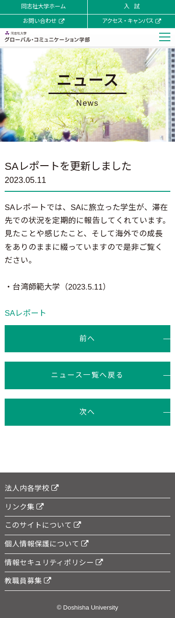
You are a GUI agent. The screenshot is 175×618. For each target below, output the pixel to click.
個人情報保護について (47, 544)
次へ (87, 412)
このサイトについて (43, 525)
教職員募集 (28, 581)
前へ (87, 338)
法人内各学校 (32, 488)
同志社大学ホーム (43, 6)
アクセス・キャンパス (131, 21)
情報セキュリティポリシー (54, 563)
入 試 (131, 6)
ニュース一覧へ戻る (87, 375)
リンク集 (24, 507)
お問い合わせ (43, 21)
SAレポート (26, 313)
